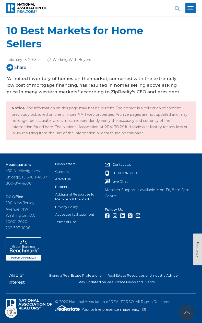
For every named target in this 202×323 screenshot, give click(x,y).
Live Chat (120, 181)
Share (16, 67)
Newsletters (65, 164)
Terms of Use (65, 222)
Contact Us (121, 164)
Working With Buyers (72, 59)
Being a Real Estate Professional (75, 275)
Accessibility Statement (74, 214)
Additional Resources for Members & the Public (75, 196)
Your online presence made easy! (114, 309)
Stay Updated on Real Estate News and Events (116, 282)
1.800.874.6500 (124, 173)
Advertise (63, 179)
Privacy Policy (66, 207)
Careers (61, 172)
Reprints (62, 187)
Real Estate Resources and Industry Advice (143, 275)
